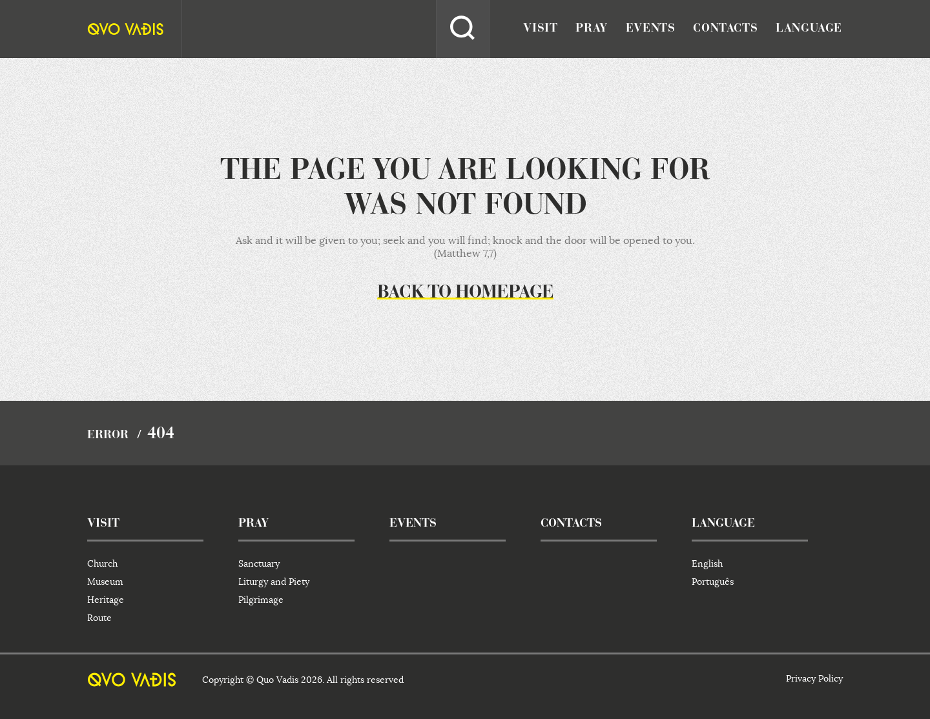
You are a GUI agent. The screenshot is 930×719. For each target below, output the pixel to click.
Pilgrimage (261, 599)
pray (591, 29)
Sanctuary (259, 563)
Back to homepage (465, 293)
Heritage (105, 599)
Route (99, 617)
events (651, 29)
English (707, 563)
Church (102, 563)
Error (108, 435)
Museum (105, 581)
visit (540, 29)
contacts (725, 29)
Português (713, 581)
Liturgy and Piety (273, 581)
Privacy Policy (814, 678)
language (809, 29)
